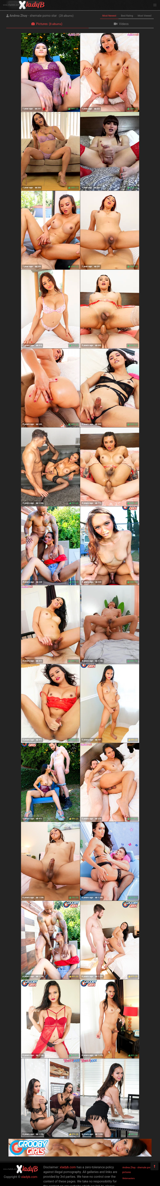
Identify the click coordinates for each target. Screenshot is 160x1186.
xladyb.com (29, 1177)
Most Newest (109, 15)
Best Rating (127, 15)
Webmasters (128, 1178)
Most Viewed (145, 15)
